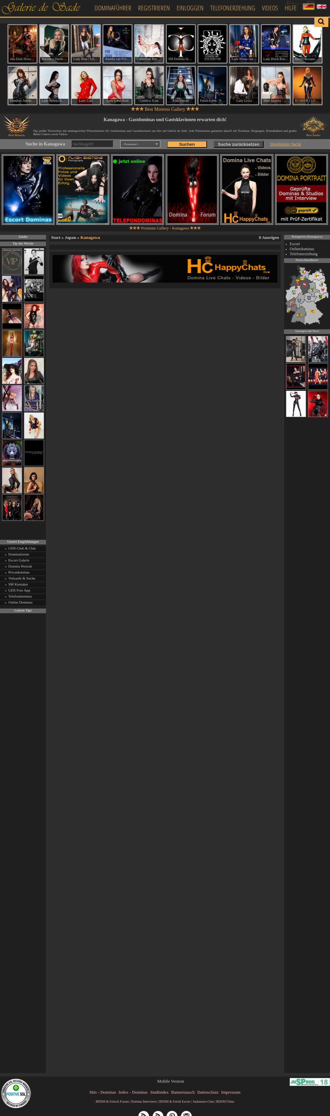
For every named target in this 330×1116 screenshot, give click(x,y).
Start (55, 237)
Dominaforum (18, 554)
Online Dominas (20, 602)
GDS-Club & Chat (22, 548)
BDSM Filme (225, 1101)
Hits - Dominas (103, 1092)
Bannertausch (183, 1092)
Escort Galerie (18, 560)
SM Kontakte (18, 584)
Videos (270, 7)
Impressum (231, 1092)
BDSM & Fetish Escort (174, 1101)
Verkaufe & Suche (21, 578)
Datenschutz (208, 1092)
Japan (70, 237)
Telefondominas (20, 596)
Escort (295, 244)
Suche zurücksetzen (238, 144)
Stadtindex (159, 1092)
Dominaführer (113, 7)
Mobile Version (170, 1081)
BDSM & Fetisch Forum (112, 1101)
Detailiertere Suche (285, 144)
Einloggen (190, 7)
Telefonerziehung (232, 7)
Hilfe (291, 7)
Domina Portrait (20, 566)
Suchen (187, 144)
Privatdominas (19, 572)
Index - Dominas (133, 1092)
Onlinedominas (302, 249)
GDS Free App (19, 590)
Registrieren (154, 7)
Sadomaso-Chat (203, 1101)
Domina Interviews (144, 1101)
